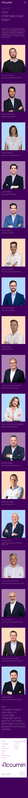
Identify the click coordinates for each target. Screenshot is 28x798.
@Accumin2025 (6, 774)
